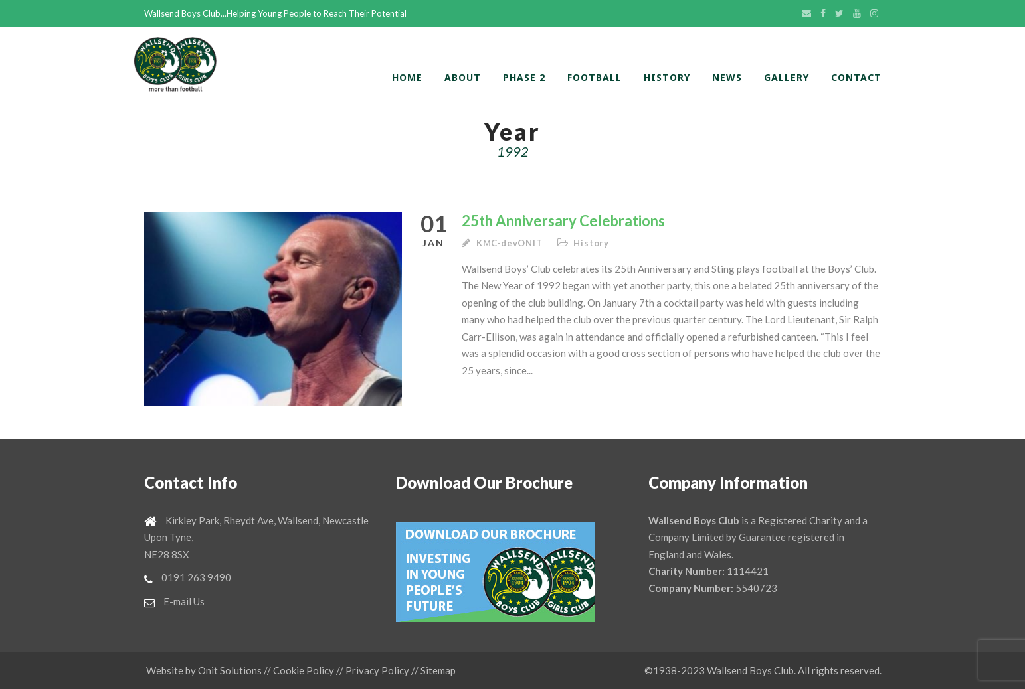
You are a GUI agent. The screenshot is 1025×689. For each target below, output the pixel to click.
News (727, 77)
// (267, 670)
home (407, 77)
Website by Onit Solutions (204, 670)
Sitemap (438, 670)
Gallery (786, 77)
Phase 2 (524, 77)
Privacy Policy (377, 670)
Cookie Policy (303, 670)
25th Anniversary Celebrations (563, 221)
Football (594, 77)
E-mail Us (184, 601)
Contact (856, 77)
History (667, 77)
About (462, 77)
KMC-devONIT (509, 243)
